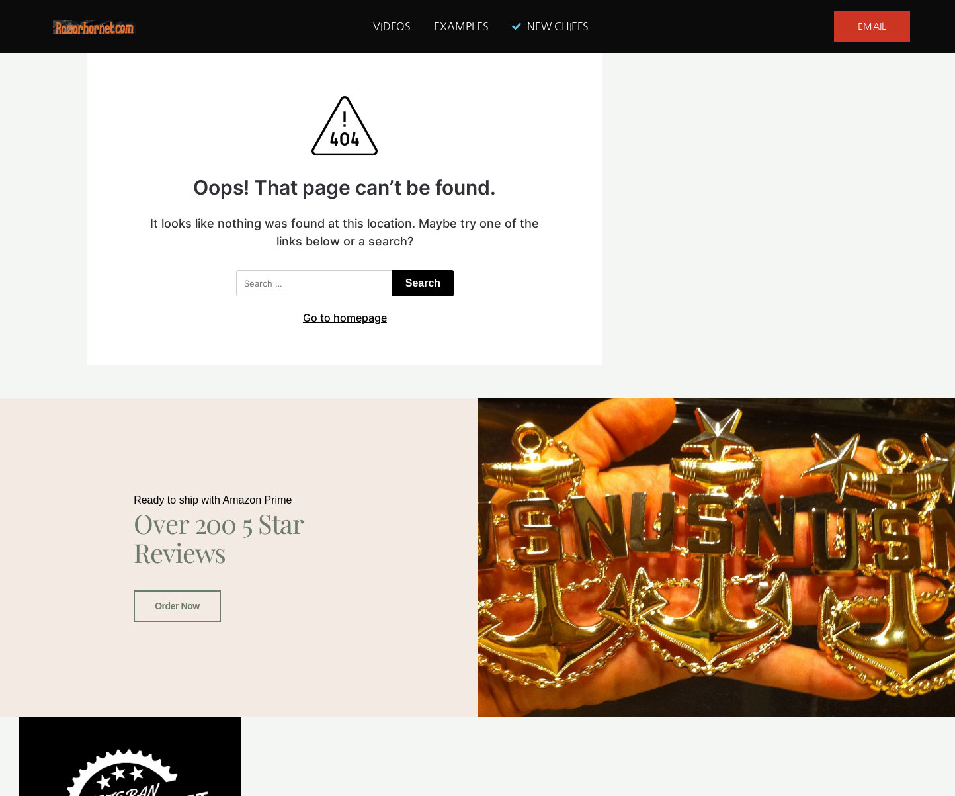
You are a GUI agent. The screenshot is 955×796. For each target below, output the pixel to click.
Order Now (177, 605)
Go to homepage (345, 317)
